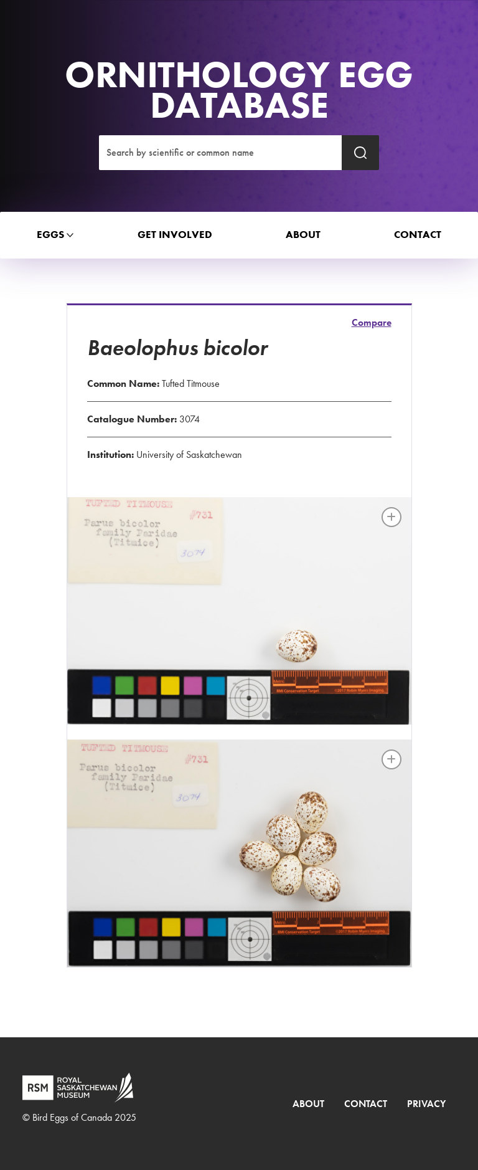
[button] (50, 235)
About (308, 1103)
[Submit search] (360, 152)
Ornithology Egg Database (239, 89)
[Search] (220, 152)
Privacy (426, 1103)
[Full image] (391, 517)
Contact (365, 1103)
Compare (371, 322)
